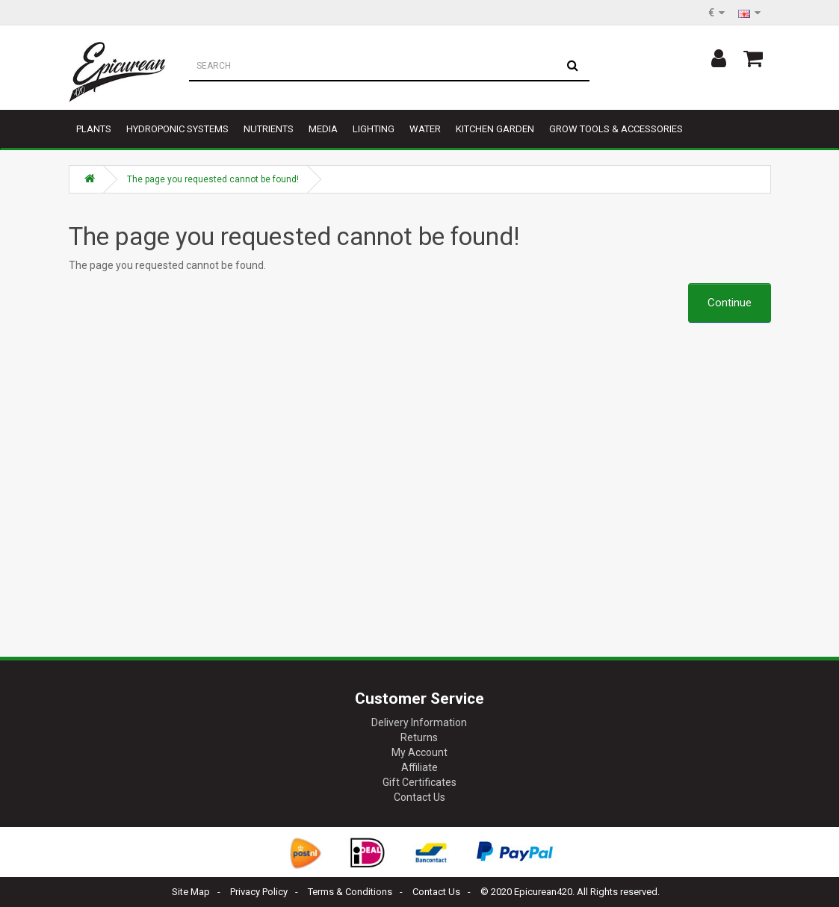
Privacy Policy (259, 891)
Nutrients (269, 128)
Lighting (373, 128)
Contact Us (419, 797)
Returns (419, 737)
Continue (730, 302)
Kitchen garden (495, 128)
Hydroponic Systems (177, 128)
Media (323, 128)
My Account (419, 752)
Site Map (191, 891)
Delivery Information (419, 722)
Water (425, 128)
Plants (93, 128)
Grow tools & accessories (616, 128)
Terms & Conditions (350, 891)
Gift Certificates (419, 782)
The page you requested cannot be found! (213, 179)
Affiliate (419, 767)
